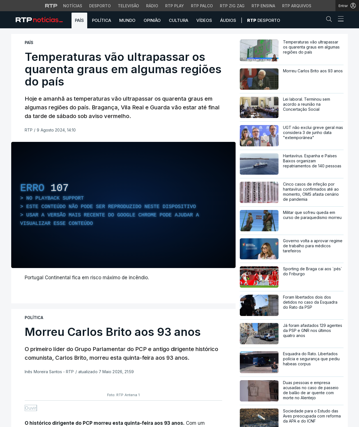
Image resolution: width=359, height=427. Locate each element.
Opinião (152, 20)
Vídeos (204, 20)
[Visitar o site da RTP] (51, 5)
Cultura (178, 20)
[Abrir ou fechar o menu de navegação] (339, 19)
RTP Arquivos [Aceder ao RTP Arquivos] (296, 5)
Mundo (127, 20)
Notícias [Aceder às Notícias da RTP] (72, 5)
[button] (330, 20)
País (79, 20)
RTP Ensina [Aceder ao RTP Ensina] (263, 5)
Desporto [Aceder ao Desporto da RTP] (100, 5)
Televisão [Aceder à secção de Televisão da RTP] (128, 5)
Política (101, 20)
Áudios (228, 20)
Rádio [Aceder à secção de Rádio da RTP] (152, 5)
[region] (123, 205)
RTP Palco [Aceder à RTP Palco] (202, 5)
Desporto (263, 20)
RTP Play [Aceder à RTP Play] (174, 5)
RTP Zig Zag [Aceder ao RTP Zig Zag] (232, 5)
